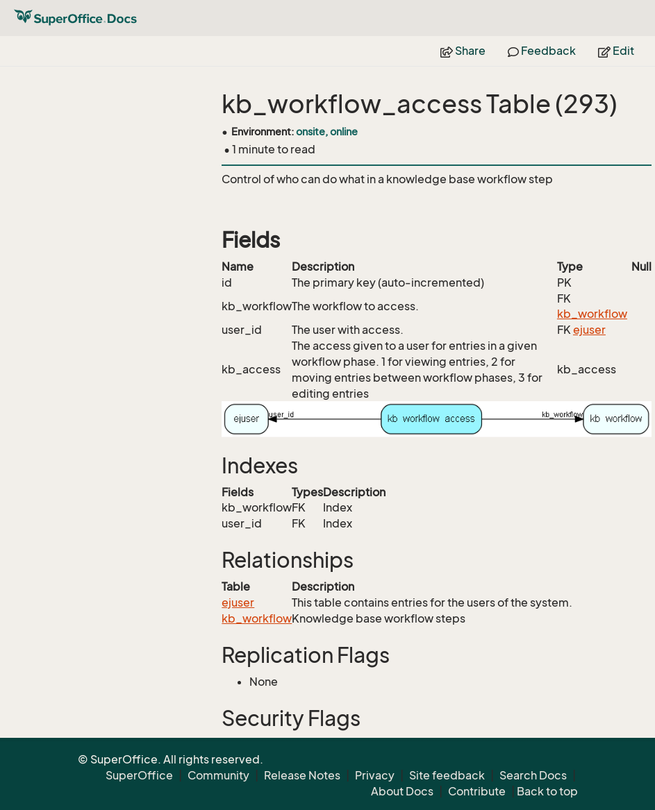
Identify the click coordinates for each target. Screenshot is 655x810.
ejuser (589, 330)
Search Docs (533, 775)
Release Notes (302, 775)
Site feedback (447, 775)
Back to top (547, 791)
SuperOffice (139, 775)
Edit (616, 51)
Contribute (477, 791)
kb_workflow (592, 314)
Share (463, 51)
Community (218, 775)
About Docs (402, 791)
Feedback (542, 51)
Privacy (375, 775)
